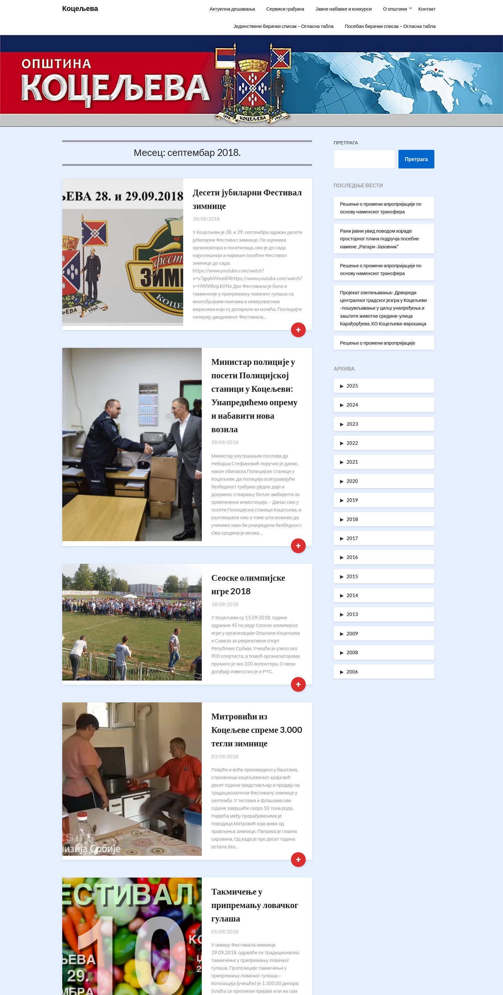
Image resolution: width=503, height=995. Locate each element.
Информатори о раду (376, 928)
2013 (352, 614)
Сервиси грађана (285, 9)
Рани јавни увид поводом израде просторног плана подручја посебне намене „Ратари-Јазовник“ (379, 238)
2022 (352, 443)
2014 (352, 595)
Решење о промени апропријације (377, 343)
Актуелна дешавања (232, 9)
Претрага (346, 142)
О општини (395, 9)
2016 (352, 557)
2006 (352, 671)
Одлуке (376, 956)
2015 (352, 576)
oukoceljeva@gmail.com (131, 956)
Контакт (427, 9)
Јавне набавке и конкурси (343, 9)
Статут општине (376, 942)
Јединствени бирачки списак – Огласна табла (284, 26)
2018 (352, 519)
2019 (352, 500)
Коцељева (80, 8)
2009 (352, 633)
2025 (352, 386)
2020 (352, 481)
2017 (352, 538)
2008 (352, 652)
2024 (352, 404)
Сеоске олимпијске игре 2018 (229, 512)
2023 (352, 424)
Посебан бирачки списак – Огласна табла (390, 26)
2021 (352, 462)
